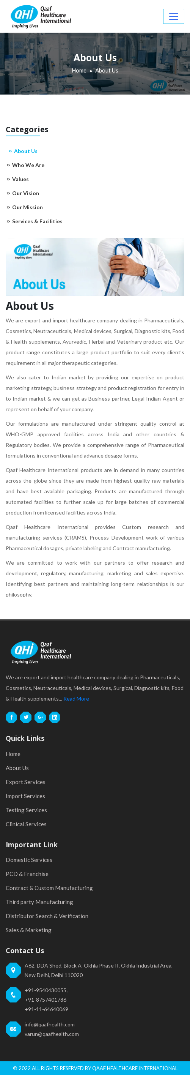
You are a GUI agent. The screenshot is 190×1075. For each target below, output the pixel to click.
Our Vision (22, 193)
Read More (76, 698)
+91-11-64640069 (46, 1009)
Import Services (25, 795)
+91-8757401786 (45, 999)
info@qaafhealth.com (50, 1024)
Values (17, 179)
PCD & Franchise (27, 873)
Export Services (26, 781)
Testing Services (26, 810)
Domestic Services (29, 859)
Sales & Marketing (29, 930)
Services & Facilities (34, 221)
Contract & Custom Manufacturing (49, 887)
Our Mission (24, 207)
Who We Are (25, 165)
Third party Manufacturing (39, 901)
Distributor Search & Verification (47, 915)
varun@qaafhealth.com (52, 1034)
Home (79, 70)
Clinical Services (26, 824)
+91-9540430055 (45, 990)
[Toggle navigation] (173, 16)
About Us (23, 151)
